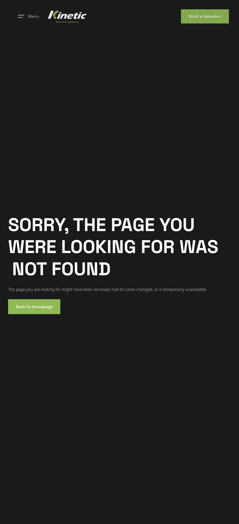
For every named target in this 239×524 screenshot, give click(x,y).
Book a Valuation (205, 16)
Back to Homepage (34, 306)
